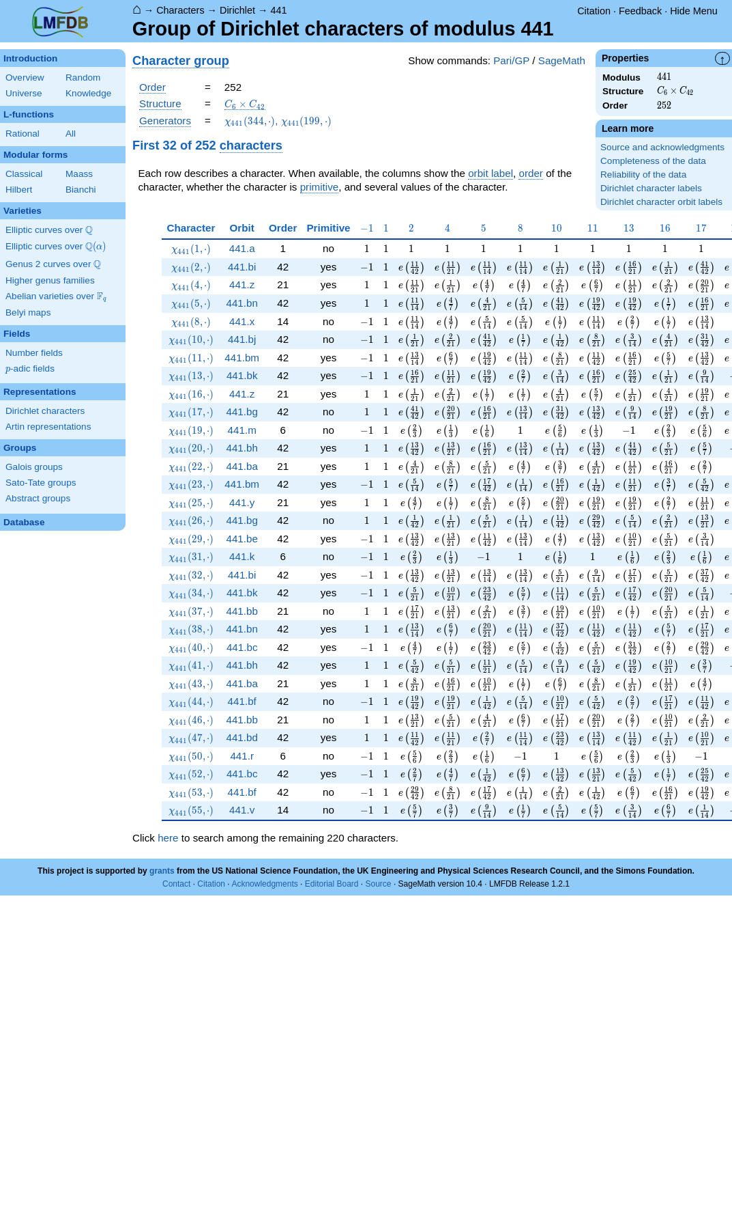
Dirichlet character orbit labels (661, 202)
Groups (19, 448)
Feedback (640, 10)
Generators (165, 120)
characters (251, 145)
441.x (241, 321)
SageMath (561, 60)
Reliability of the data (643, 174)
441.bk (242, 375)
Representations (39, 392)
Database (23, 522)
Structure (160, 103)
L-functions (28, 114)
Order (152, 87)
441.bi (242, 267)
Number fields (34, 353)
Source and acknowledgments (662, 147)
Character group (180, 60)
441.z (241, 284)
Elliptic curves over (49, 230)
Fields (16, 334)
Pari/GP (511, 60)
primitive (319, 187)
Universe (23, 93)
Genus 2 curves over (53, 264)
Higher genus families (50, 280)
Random (82, 77)
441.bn (241, 303)
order (530, 173)
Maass (79, 174)
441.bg (241, 411)
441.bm (241, 357)
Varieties (22, 211)
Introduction (30, 58)
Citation (594, 10)
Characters (180, 10)
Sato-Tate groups (40, 482)
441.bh (241, 448)
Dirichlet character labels (651, 188)
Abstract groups (37, 498)
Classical (23, 174)
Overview (24, 77)
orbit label (490, 173)
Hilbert (18, 189)
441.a (242, 248)
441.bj (242, 339)
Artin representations (48, 426)
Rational (22, 133)
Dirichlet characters (45, 411)
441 (278, 10)
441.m (242, 430)
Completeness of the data (653, 161)
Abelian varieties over (55, 296)
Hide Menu (694, 10)
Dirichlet (237, 10)
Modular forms (35, 155)
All (70, 133)
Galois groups (34, 467)
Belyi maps (27, 312)
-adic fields (30, 368)
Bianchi (80, 189)
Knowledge (88, 93)
